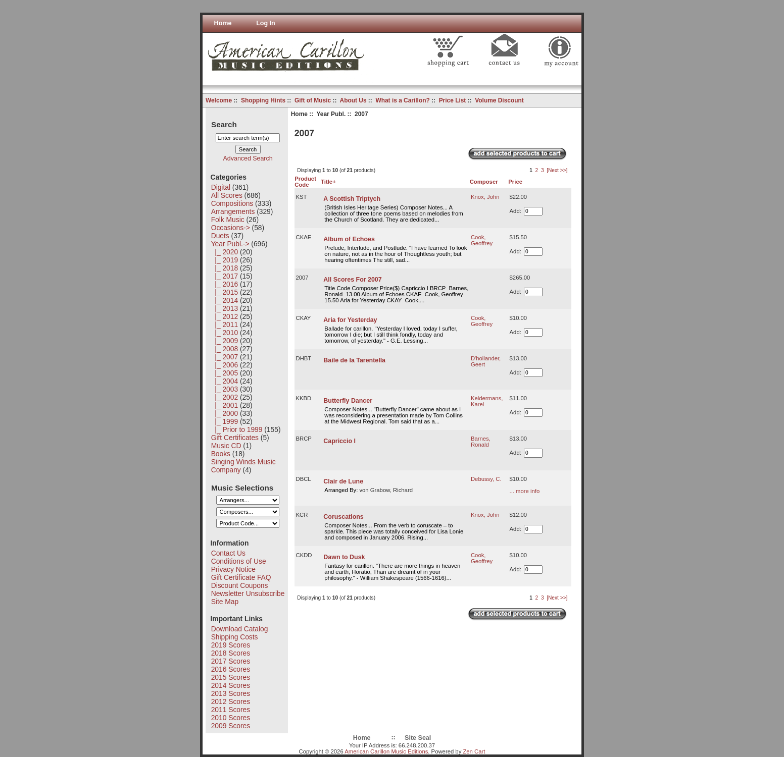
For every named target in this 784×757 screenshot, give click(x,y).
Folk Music (227, 219)
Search (224, 124)
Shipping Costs (234, 637)
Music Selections (242, 487)
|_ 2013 (224, 308)
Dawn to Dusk (344, 557)
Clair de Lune (343, 481)
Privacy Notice (233, 569)
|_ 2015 (224, 292)
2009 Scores (230, 726)
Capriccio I (339, 441)
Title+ (328, 182)
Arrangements (233, 211)
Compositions (232, 203)
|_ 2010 (224, 333)
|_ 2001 (224, 405)
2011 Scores (230, 710)
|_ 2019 (224, 260)
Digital (220, 187)
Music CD (226, 446)
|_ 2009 (224, 341)
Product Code (305, 182)
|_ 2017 (224, 276)
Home (223, 23)
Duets (220, 236)
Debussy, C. (486, 479)
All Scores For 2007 (352, 279)
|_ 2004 (224, 381)
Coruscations (343, 516)
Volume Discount (499, 100)
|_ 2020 (224, 252)
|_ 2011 (224, 324)
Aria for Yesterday (350, 319)
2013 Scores (230, 693)
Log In (265, 23)
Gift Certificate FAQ (241, 577)
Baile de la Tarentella (354, 360)
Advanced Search (248, 158)
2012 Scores (230, 701)
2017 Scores (230, 661)
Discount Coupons (239, 585)
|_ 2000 (224, 413)
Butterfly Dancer (347, 400)
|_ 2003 (224, 389)
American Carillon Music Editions (386, 751)
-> (230, 244)
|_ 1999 (224, 421)
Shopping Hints (263, 100)
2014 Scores (230, 685)
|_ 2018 (224, 268)
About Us (353, 100)
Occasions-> (230, 228)
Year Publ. (331, 114)
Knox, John (485, 197)
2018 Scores (230, 653)
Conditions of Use (238, 561)
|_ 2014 (224, 300)
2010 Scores (230, 718)
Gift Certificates (235, 438)
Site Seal (418, 737)
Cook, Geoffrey (482, 240)
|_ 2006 (224, 365)
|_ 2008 (224, 349)
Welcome (219, 100)
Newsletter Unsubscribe (248, 593)
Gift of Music (313, 100)
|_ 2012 (224, 316)
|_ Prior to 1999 (237, 429)
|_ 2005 (224, 373)
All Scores (226, 195)
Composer (484, 182)
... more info (525, 491)
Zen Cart (474, 751)
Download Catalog (239, 629)
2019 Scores (230, 645)
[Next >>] (557, 170)
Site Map (224, 602)
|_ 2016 (224, 284)
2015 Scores (230, 677)
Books (220, 454)
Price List (452, 100)
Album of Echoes (348, 239)
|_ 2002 (224, 397)
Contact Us (228, 553)
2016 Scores (230, 669)
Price (515, 182)
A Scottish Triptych (351, 198)
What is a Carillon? (402, 100)
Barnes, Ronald (481, 442)
